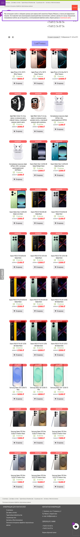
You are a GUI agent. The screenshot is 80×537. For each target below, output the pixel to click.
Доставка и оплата (15, 2)
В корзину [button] (19, 83)
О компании (7, 2)
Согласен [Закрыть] (75, 7)
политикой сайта (65, 18)
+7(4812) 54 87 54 (55, 26)
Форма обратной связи (49, 532)
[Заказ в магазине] (53, 37)
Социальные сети (40, 2)
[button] (3, 3)
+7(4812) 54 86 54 (55, 22)
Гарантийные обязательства (28, 2)
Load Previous (40, 43)
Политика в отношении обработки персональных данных (18, 6)
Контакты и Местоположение (53, 2)
